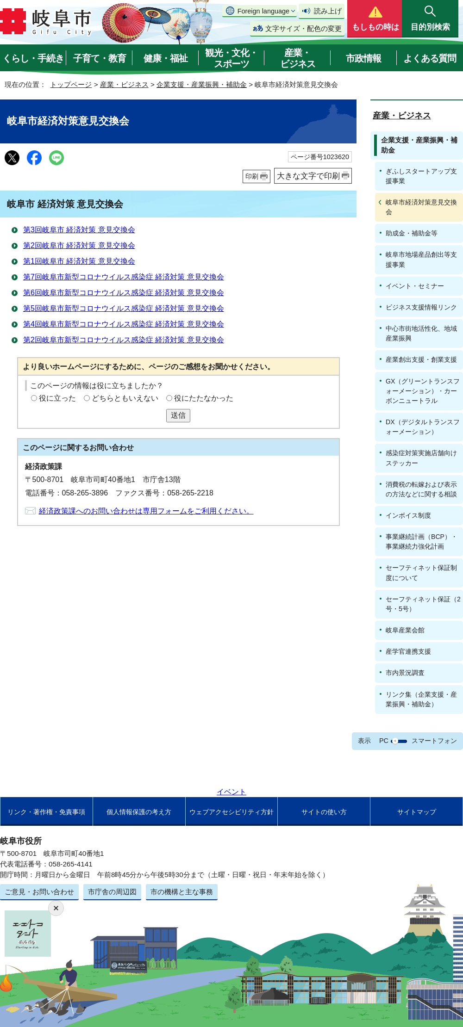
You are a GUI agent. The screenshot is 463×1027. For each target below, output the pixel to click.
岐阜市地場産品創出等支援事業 (421, 259)
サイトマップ (416, 812)
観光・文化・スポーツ (231, 58)
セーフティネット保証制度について (421, 572)
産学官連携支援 (408, 651)
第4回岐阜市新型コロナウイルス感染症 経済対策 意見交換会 (123, 324)
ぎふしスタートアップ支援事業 (421, 176)
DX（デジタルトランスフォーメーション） (423, 426)
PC (383, 740)
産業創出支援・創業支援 (421, 359)
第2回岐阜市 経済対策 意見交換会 (79, 245)
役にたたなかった (203, 398)
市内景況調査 (405, 672)
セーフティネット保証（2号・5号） (423, 603)
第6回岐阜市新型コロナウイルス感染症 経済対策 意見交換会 (123, 293)
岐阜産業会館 (405, 630)
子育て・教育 (99, 58)
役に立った (57, 398)
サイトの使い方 (324, 812)
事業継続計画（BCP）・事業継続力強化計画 (421, 541)
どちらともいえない (125, 398)
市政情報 (363, 58)
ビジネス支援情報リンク (421, 307)
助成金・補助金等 (412, 233)
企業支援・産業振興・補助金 (201, 84)
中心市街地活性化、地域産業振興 (421, 333)
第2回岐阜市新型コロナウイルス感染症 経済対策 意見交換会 (123, 340)
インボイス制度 (408, 515)
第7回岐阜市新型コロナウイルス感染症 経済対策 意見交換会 (123, 277)
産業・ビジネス (297, 58)
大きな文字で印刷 (308, 175)
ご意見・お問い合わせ (39, 892)
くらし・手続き (33, 58)
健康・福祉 (166, 58)
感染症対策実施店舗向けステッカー (421, 457)
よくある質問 (429, 58)
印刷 (251, 176)
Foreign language (263, 11)
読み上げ (328, 11)
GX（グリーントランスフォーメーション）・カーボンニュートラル (423, 390)
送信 (178, 415)
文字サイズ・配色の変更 (303, 28)
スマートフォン (434, 740)
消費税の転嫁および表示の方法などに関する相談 (421, 489)
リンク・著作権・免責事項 (46, 812)
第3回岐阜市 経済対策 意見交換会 (79, 230)
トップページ (71, 84)
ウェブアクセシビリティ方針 (231, 812)
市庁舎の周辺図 (112, 892)
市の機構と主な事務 (181, 892)
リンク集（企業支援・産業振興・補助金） (421, 699)
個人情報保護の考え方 (138, 812)
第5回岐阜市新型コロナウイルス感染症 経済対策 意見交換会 (123, 308)
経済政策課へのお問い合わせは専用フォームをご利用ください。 (146, 511)
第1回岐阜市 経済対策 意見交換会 (79, 261)
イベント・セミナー (415, 286)
